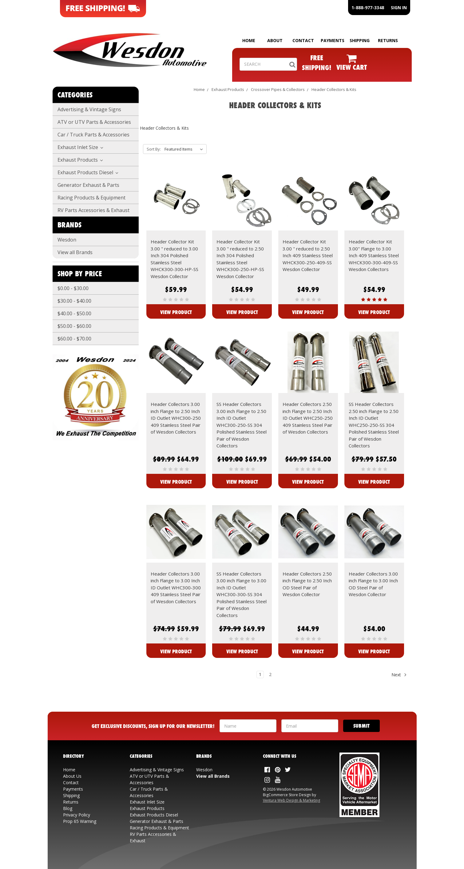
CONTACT (303, 40)
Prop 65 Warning (79, 821)
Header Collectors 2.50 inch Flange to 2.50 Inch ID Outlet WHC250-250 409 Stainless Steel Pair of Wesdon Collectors (308, 418)
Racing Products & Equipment (91, 197)
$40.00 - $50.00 (74, 313)
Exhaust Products (80, 159)
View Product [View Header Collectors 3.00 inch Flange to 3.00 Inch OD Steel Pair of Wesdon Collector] (374, 651)
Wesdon (67, 239)
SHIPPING (360, 40)
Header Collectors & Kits (333, 89)
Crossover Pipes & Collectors (278, 89)
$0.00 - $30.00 (73, 288)
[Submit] (361, 726)
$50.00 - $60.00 (74, 326)
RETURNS (388, 40)
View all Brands (75, 252)
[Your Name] (248, 725)
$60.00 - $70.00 (74, 338)
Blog (67, 808)
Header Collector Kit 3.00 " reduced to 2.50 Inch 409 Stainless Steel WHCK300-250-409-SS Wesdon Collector (308, 255)
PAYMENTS (332, 40)
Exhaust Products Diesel (88, 172)
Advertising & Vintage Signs (89, 109)
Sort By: (154, 149)
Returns (70, 802)
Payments (73, 789)
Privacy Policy (76, 815)
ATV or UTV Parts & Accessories (94, 122)
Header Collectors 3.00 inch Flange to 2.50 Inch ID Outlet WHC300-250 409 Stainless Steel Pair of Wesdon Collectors (176, 418)
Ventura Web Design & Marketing (291, 800)
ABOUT (275, 40)
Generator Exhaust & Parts (88, 185)
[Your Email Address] (309, 725)
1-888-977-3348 (367, 7)
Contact (71, 782)
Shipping (71, 795)
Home (199, 89)
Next (399, 675)
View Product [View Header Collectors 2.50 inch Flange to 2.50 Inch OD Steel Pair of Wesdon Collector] (308, 651)
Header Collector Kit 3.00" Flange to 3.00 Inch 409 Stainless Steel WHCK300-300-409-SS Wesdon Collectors (374, 255)
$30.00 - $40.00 (74, 300)
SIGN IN (399, 7)
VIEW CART (351, 67)
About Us (72, 776)
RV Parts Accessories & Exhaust (93, 210)
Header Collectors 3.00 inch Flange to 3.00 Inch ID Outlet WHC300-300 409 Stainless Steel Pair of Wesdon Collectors (176, 587)
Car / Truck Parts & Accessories (93, 134)
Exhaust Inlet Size (80, 147)
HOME (248, 40)
